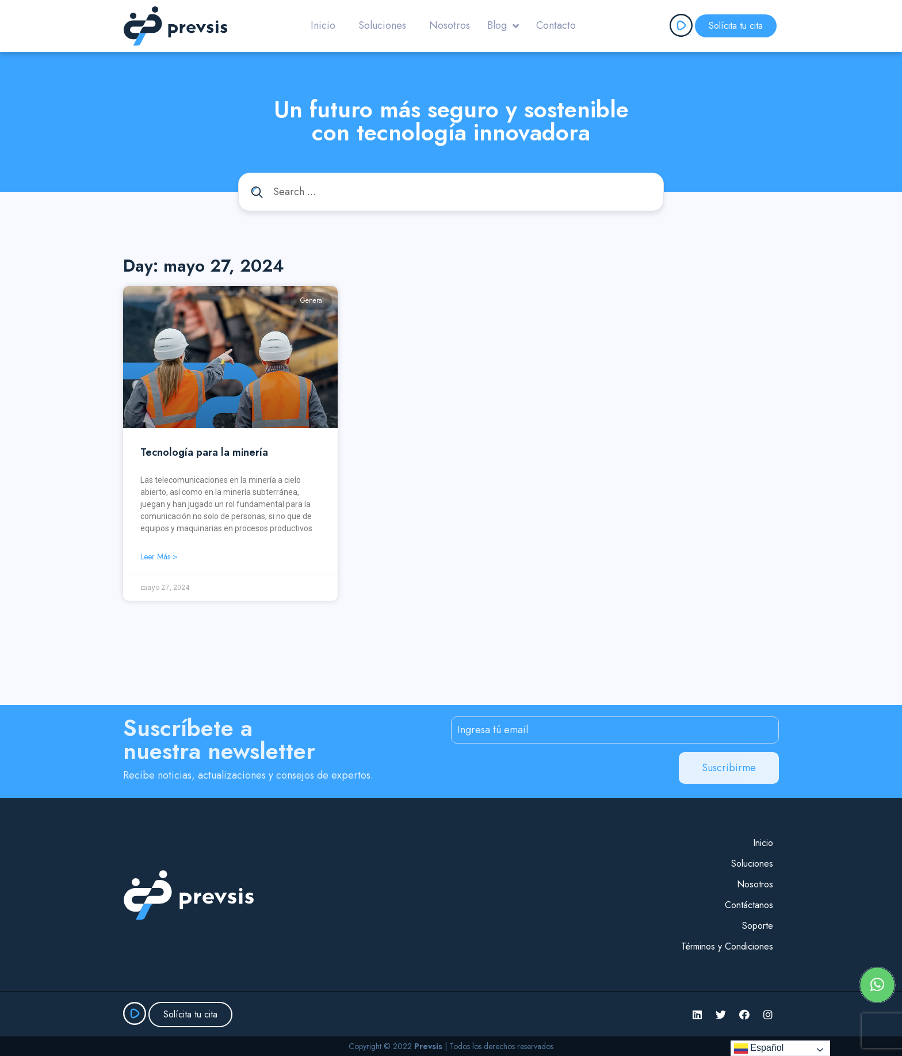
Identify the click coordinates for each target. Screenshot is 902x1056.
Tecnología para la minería (204, 452)
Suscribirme (729, 767)
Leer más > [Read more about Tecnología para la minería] (159, 556)
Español (758, 1048)
